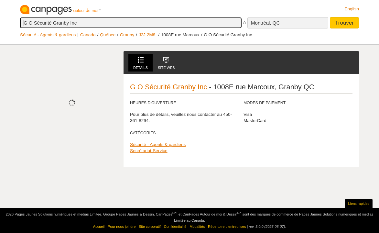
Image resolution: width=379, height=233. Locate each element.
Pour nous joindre (121, 226)
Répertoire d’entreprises (227, 226)
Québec (107, 34)
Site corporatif (150, 226)
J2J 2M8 (147, 34)
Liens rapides (358, 203)
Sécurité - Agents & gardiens (48, 34)
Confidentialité (175, 226)
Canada (88, 34)
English (351, 8)
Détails (140, 63)
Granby (127, 34)
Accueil (98, 226)
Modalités (197, 226)
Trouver (344, 23)
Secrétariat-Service (149, 150)
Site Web (166, 63)
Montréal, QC (265, 23)
